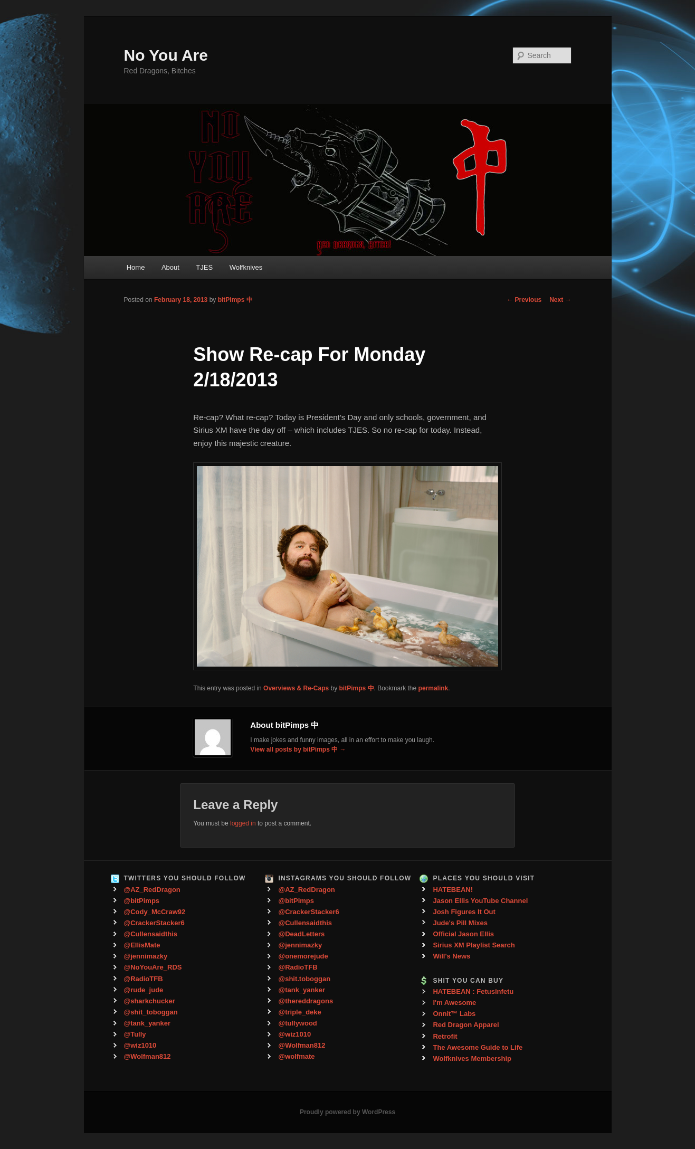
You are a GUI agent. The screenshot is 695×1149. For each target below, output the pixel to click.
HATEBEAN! (453, 890)
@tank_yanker (147, 1023)
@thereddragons (305, 1001)
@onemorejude (303, 956)
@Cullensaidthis (151, 934)
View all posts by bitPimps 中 (298, 749)
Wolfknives (246, 267)
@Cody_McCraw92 (155, 912)
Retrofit (445, 1036)
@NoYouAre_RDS (153, 967)
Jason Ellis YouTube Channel (480, 901)
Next (560, 299)
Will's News (451, 956)
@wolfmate (296, 1056)
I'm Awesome (454, 1002)
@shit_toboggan (151, 1012)
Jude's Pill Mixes (460, 923)
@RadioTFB (143, 979)
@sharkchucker (149, 1001)
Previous (524, 299)
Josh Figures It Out (464, 912)
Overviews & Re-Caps (296, 688)
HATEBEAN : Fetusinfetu (473, 991)
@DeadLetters (301, 934)
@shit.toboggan (304, 979)
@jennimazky (146, 956)
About (170, 267)
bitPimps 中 (235, 299)
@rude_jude (144, 990)
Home (136, 267)
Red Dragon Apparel (466, 1025)
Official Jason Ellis (463, 934)
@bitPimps (142, 901)
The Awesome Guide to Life (477, 1047)
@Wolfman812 (147, 1056)
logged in (243, 823)
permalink (433, 688)
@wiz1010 (140, 1045)
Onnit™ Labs (454, 1014)
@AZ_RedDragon (152, 890)
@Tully (135, 1034)
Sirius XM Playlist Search (474, 945)
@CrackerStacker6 (154, 923)
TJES (204, 267)
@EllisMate (142, 945)
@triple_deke (299, 1012)
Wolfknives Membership (472, 1058)
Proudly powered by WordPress (347, 1112)
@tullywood (297, 1023)
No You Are (166, 55)
